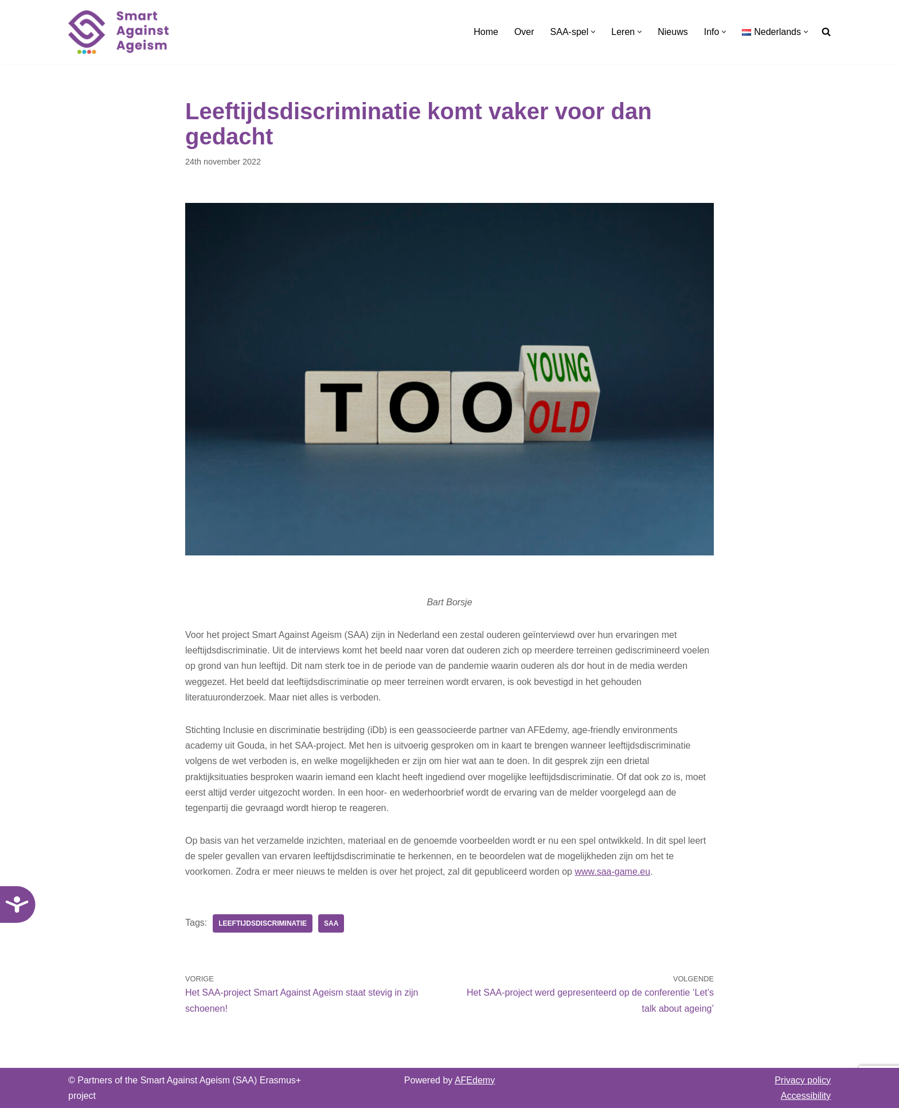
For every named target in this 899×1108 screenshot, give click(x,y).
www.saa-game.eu (612, 871)
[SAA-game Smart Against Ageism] (118, 32)
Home (486, 32)
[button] (593, 32)
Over (524, 32)
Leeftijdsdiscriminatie (262, 923)
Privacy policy (803, 1080)
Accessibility (806, 1096)
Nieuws (672, 32)
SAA (331, 923)
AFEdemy (475, 1080)
